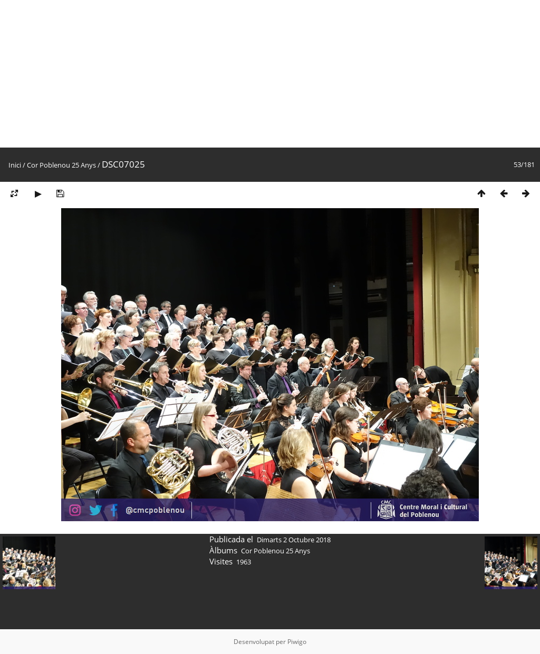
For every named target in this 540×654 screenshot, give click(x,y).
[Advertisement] (270, 74)
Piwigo (296, 641)
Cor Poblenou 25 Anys (61, 165)
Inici (14, 165)
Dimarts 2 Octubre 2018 (294, 539)
